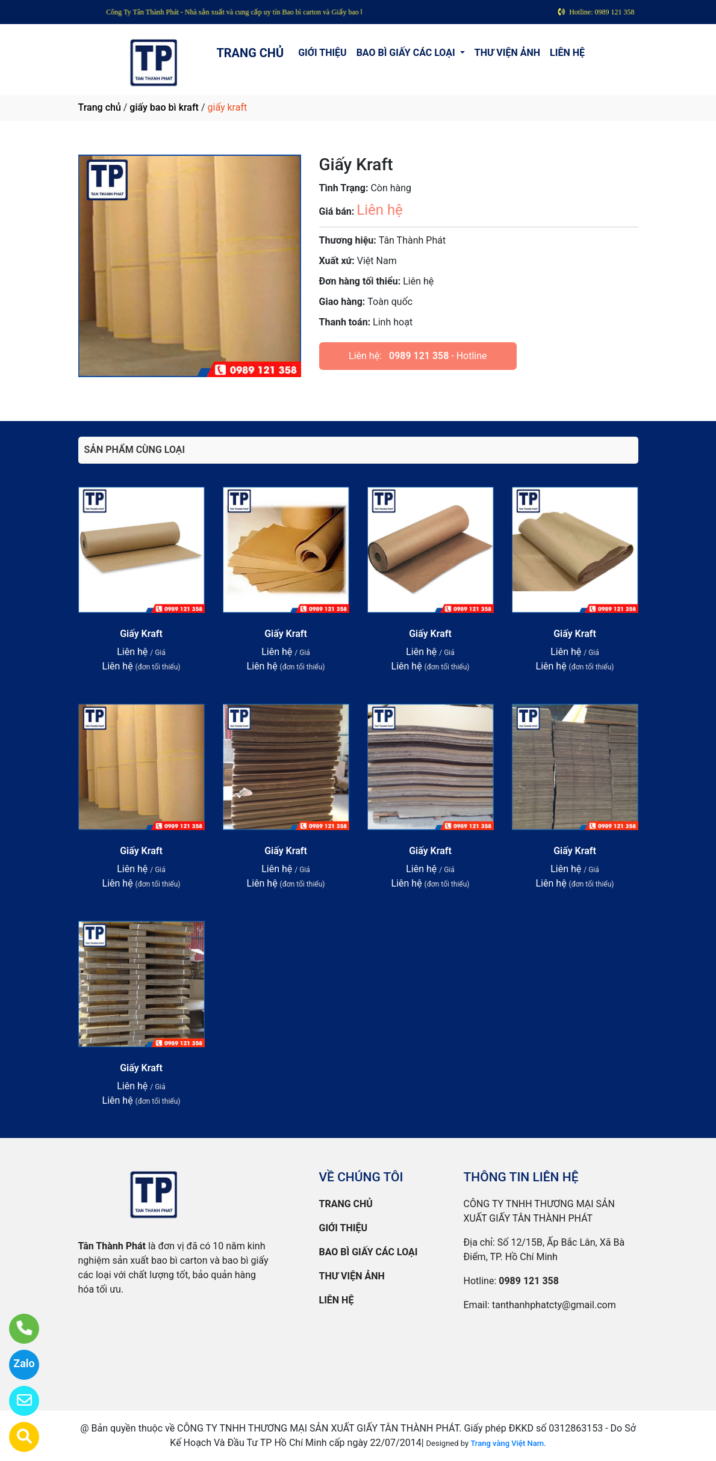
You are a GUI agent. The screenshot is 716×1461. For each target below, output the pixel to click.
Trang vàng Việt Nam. (508, 1443)
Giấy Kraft (141, 633)
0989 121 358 (419, 355)
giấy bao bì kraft (164, 107)
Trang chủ (99, 107)
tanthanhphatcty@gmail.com (554, 1305)
